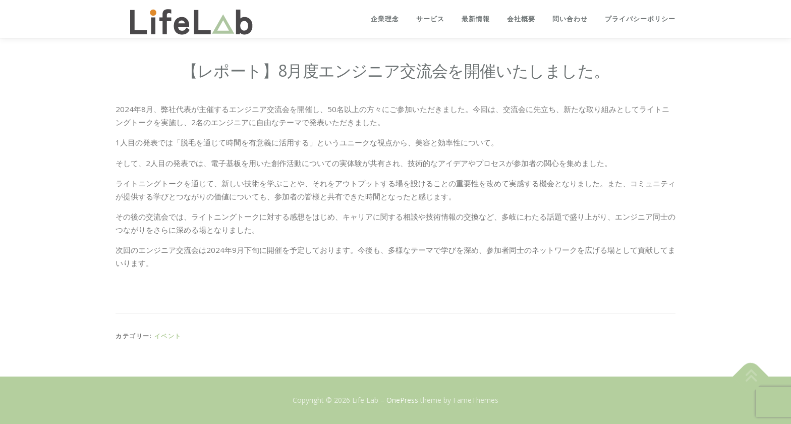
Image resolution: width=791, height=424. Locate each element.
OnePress (402, 400)
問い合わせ (570, 19)
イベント (168, 336)
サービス (430, 19)
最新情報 (476, 19)
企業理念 (385, 19)
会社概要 (521, 19)
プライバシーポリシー (640, 19)
